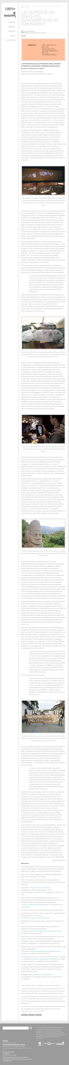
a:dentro (23, 36)
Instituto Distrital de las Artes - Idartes (14, 1044)
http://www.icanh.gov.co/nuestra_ (40, 888)
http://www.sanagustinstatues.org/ (32, 905)
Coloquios (11, 31)
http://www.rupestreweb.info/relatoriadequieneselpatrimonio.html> (42, 931)
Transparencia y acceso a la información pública (15, 1057)
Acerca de (11, 22)
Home (22, 6)
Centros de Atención (8, 1052)
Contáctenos (10, 40)
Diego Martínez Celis (29, 31)
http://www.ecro (47, 974)
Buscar (5, 1028)
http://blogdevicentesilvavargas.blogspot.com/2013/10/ (41, 959)
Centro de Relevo (7, 1061)
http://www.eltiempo (28, 941)
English (12, 36)
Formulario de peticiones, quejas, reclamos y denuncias (17, 1059)
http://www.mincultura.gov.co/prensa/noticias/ (36, 918)
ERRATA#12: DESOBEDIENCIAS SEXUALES (35, 32)
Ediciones (12, 27)
